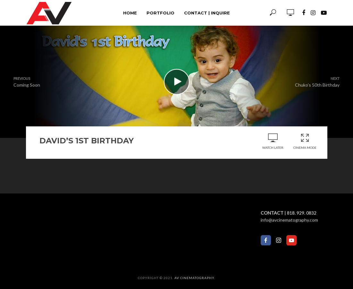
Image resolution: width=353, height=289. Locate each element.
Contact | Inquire (207, 12)
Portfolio (160, 12)
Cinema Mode (305, 141)
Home (130, 12)
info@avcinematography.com (289, 220)
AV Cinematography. (194, 278)
